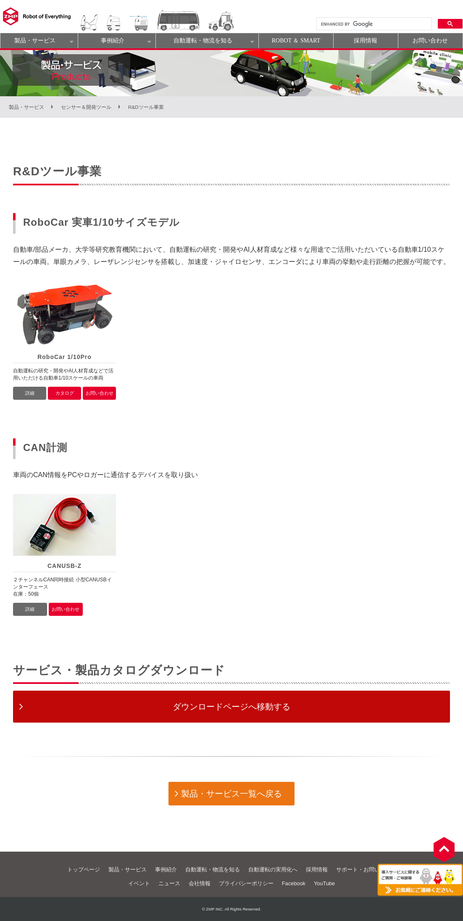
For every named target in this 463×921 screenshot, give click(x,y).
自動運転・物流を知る (203, 40)
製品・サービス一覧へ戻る (231, 793)
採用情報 (365, 40)
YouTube (324, 883)
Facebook (293, 883)
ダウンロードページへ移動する (231, 706)
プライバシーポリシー (246, 883)
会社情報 (199, 883)
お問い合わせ (430, 40)
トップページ (83, 869)
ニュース (169, 883)
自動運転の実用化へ (272, 869)
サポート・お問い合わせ (366, 869)
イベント (139, 883)
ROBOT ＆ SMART (296, 40)
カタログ (64, 393)
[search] (373, 24)
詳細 (29, 393)
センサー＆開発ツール (86, 107)
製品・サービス (34, 40)
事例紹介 (112, 40)
